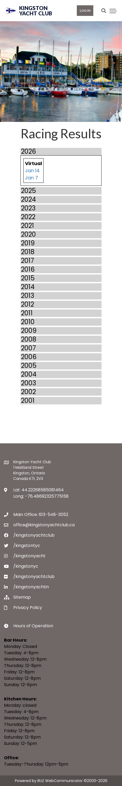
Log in (85, 10)
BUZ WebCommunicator (60, 780)
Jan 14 (32, 170)
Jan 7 (31, 177)
